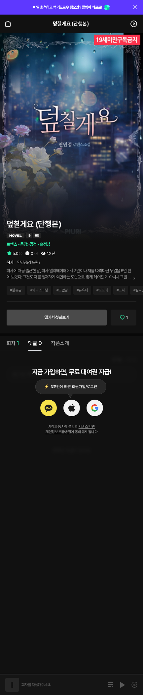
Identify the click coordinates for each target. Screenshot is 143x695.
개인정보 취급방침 (58, 432)
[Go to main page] (8, 23)
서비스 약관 (87, 426)
